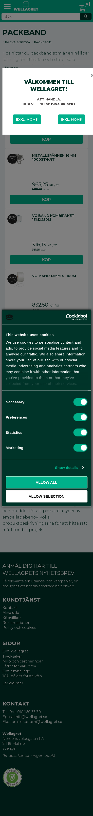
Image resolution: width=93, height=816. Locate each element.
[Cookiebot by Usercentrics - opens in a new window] (66, 317)
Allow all (46, 482)
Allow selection (46, 496)
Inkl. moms (71, 119)
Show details (66, 467)
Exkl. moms (27, 119)
